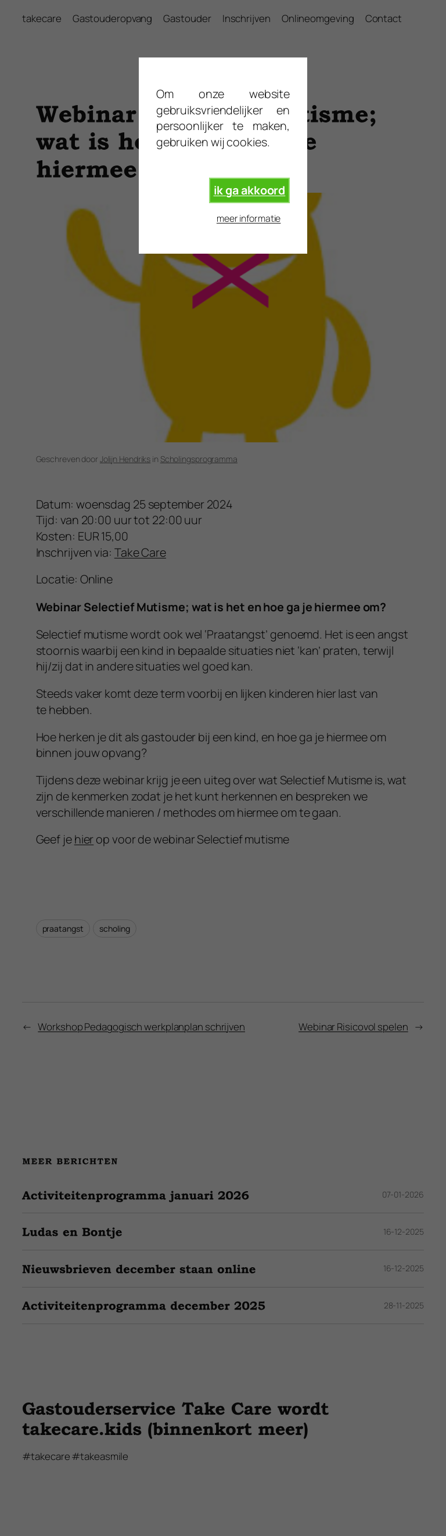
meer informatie (249, 218)
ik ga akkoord (250, 190)
